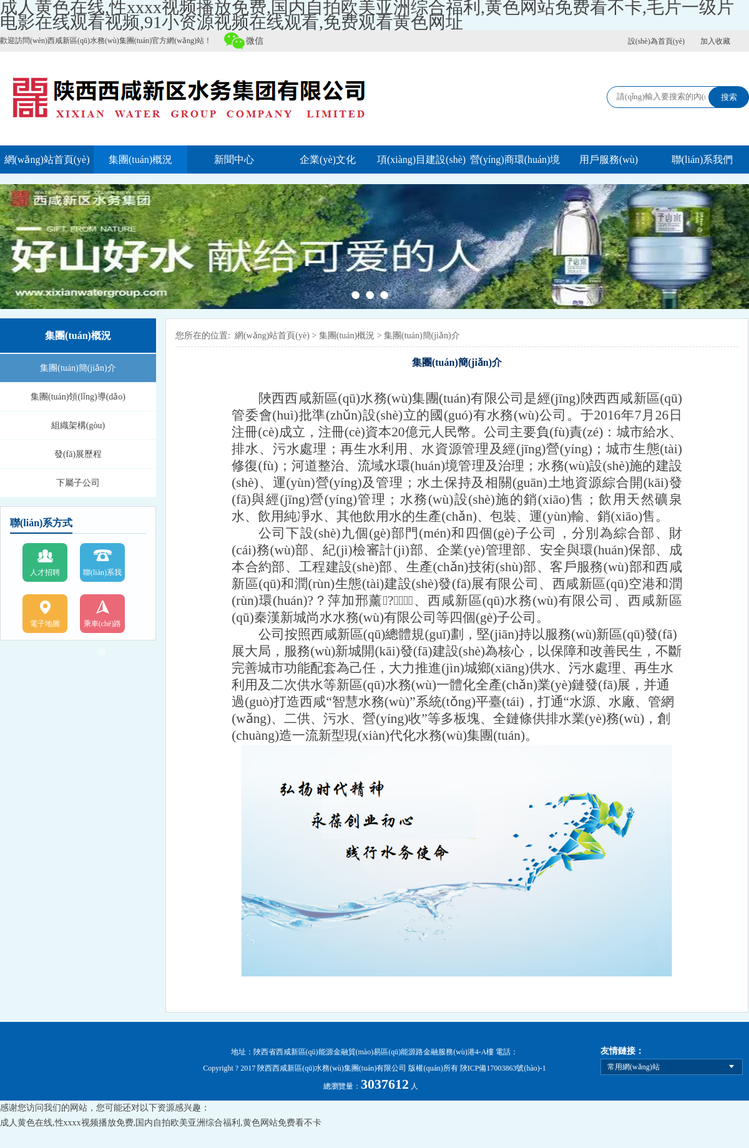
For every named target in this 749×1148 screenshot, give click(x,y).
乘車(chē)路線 (103, 629)
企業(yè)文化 (328, 159)
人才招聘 (45, 572)
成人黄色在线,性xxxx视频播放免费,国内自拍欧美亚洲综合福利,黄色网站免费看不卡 (160, 1122)
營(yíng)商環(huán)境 (515, 159)
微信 (254, 41)
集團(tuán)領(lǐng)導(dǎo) (78, 396)
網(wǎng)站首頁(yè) (47, 159)
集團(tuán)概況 (140, 159)
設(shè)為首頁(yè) (656, 41)
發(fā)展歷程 (78, 454)
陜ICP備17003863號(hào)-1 (503, 1068)
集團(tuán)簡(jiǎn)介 (78, 368)
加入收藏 (715, 41)
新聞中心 (234, 159)
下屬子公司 (78, 483)
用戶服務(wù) (608, 159)
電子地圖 (45, 623)
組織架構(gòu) (78, 425)
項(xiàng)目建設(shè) (421, 159)
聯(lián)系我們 (702, 159)
